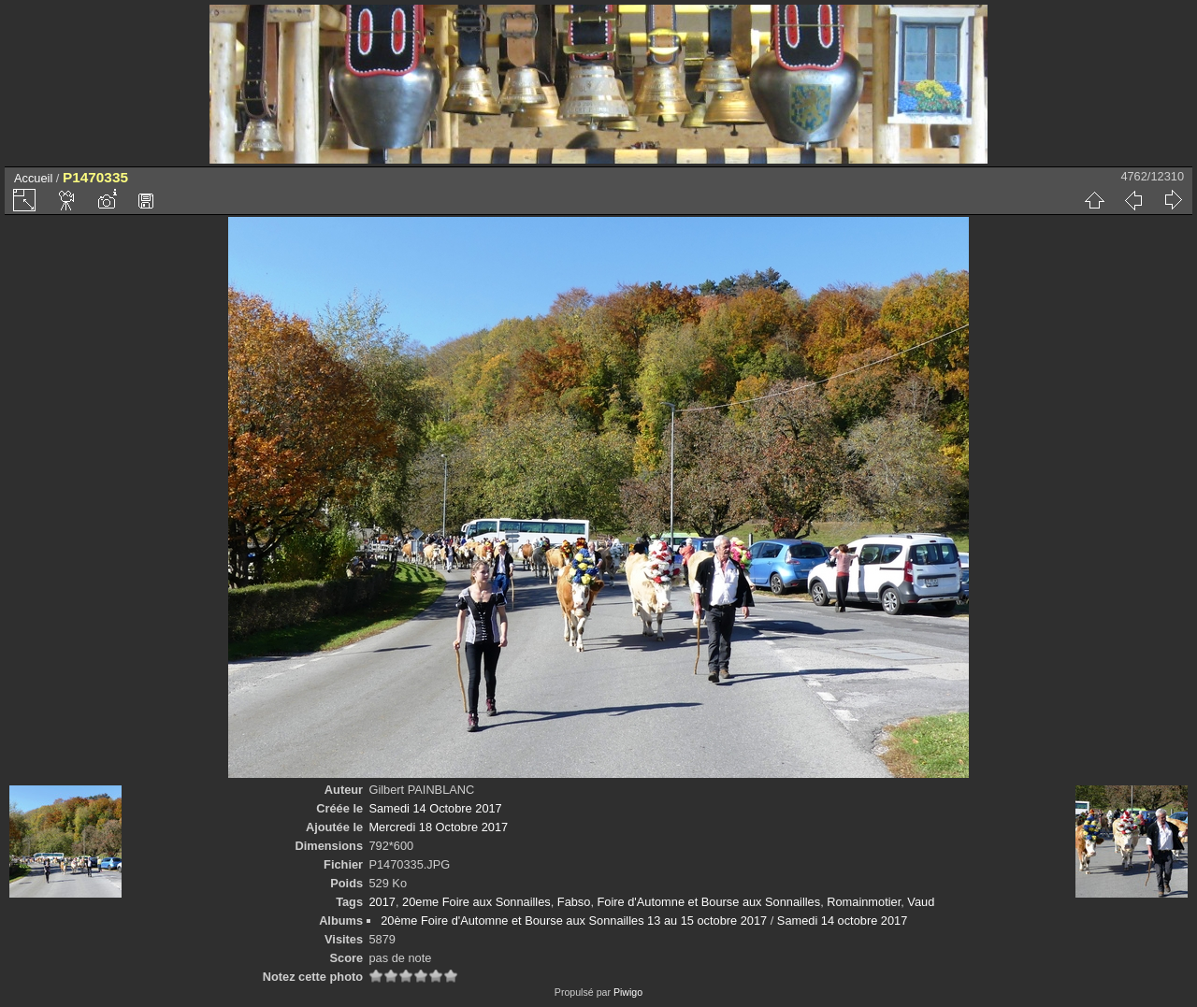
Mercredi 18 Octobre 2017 (438, 827)
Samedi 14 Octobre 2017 (434, 808)
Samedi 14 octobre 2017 (842, 920)
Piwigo (627, 992)
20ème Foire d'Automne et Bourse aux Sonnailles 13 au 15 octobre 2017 (574, 920)
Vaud (920, 902)
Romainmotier (864, 902)
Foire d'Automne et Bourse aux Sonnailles (709, 902)
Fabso (574, 902)
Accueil (33, 178)
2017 (381, 902)
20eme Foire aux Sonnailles (476, 902)
